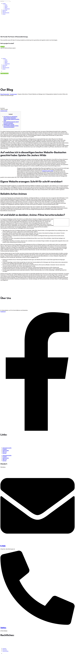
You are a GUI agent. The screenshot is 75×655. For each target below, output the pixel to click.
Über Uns (4, 11)
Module (6, 4)
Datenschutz (4, 649)
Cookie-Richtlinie (5, 651)
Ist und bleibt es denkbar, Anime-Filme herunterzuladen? (11, 126)
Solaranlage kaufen (5, 12)
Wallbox (6, 7)
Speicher (6, 6)
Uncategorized (3, 110)
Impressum (4, 648)
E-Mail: (3, 546)
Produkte (4, 3)
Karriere (3, 13)
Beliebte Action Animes (9, 124)
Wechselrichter (7, 8)
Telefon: (3, 628)
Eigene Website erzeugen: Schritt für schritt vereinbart (11, 122)
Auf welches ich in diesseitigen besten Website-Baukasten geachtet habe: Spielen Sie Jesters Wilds (11, 118)
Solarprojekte (4, 10)
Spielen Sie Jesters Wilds (47, 170)
